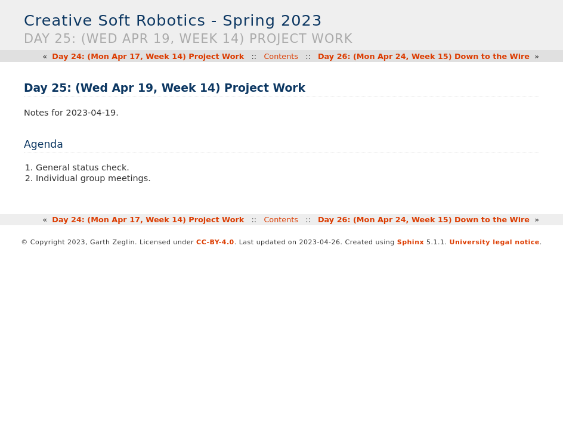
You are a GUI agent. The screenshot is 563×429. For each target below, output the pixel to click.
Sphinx (410, 242)
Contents (281, 56)
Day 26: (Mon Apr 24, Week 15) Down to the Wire (424, 56)
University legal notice (495, 242)
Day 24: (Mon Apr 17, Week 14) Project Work (148, 56)
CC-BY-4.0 (215, 242)
